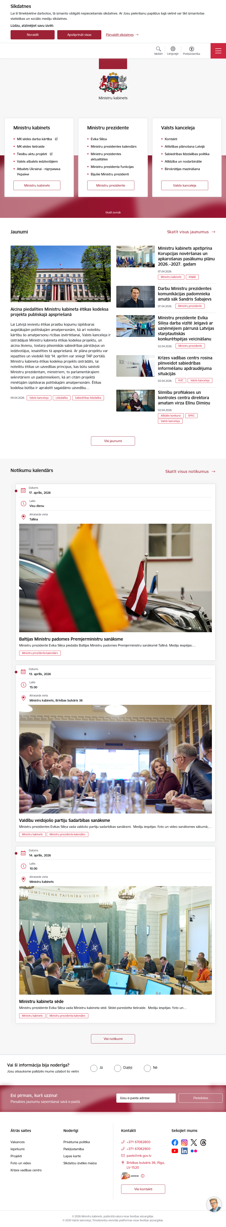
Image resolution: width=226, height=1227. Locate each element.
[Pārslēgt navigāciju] (218, 51)
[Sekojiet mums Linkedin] (184, 1151)
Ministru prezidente (110, 185)
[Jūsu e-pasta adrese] (146, 1098)
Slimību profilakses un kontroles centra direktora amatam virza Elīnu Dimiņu (184, 398)
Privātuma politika (76, 1142)
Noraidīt (33, 35)
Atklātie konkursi (171, 415)
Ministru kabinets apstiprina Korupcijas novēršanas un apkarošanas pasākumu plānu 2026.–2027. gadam (186, 256)
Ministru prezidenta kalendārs (40, 653)
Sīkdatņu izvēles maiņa (80, 1163)
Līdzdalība (62, 397)
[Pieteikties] (201, 1098)
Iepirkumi (17, 1149)
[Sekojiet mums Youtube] (175, 1150)
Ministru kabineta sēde (41, 1001)
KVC (180, 380)
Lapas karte (72, 1156)
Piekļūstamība (73, 1149)
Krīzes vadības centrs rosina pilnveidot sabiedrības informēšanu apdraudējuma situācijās (185, 365)
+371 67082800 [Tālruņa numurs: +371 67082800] (138, 1142)
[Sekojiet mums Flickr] (194, 1150)
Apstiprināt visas (79, 35)
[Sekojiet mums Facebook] (175, 1142)
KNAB (192, 277)
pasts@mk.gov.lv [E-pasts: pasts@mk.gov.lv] (139, 1156)
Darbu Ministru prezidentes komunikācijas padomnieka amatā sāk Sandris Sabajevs (184, 294)
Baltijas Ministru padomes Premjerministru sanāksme (71, 639)
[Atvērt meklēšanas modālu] (158, 51)
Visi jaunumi (113, 441)
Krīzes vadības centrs (26, 1170)
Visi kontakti (143, 1189)
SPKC (191, 415)
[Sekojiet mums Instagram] (184, 1142)
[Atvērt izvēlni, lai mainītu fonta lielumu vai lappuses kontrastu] (191, 51)
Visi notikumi (113, 1039)
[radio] (96, 1067)
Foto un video (21, 1163)
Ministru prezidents (190, 306)
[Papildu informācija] (142, 1175)
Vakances (18, 1142)
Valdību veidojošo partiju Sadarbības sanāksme (64, 820)
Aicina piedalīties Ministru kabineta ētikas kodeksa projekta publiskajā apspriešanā (59, 312)
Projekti (16, 1156)
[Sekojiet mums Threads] (203, 1142)
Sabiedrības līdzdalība (88, 397)
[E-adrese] (130, 1175)
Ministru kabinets (37, 185)
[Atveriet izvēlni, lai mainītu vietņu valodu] (173, 51)
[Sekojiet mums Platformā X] (194, 1142)
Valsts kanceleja (184, 185)
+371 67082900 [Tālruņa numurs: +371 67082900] (138, 1149)
